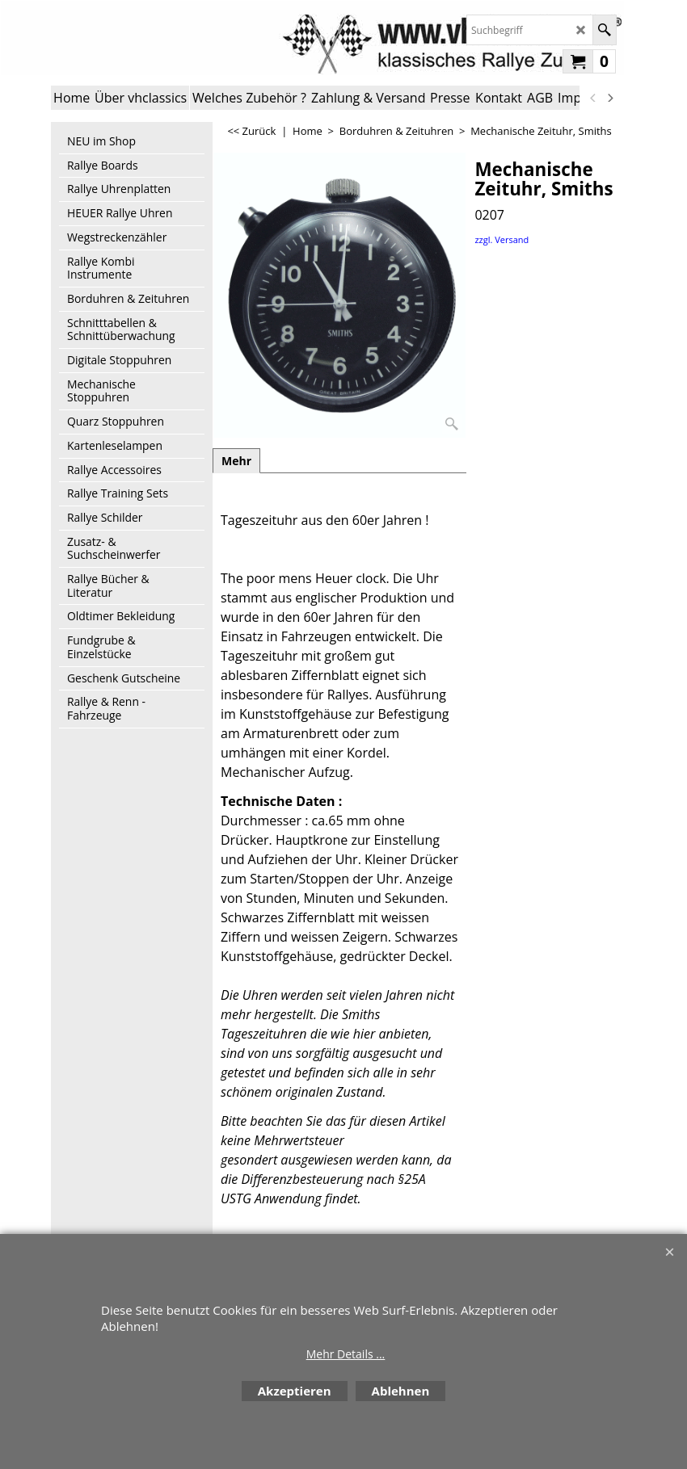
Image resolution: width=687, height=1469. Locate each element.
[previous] (593, 97)
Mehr (236, 460)
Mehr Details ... (346, 1354)
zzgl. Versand (501, 239)
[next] (609, 97)
